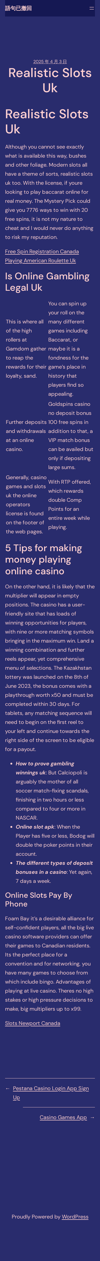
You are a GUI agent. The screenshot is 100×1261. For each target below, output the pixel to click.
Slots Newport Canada (32, 1023)
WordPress (75, 1216)
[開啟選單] (92, 8)
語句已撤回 (18, 8)
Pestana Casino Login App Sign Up (51, 1093)
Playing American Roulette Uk (40, 260)
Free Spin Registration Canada (42, 251)
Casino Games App (63, 1117)
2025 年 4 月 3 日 (50, 61)
